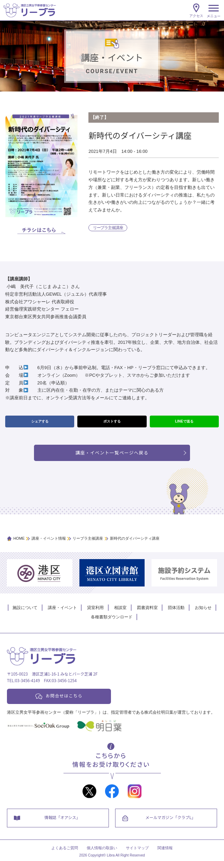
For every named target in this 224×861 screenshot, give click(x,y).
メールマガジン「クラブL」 (170, 817)
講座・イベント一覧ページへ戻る (112, 452)
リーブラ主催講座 (108, 228)
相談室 (120, 608)
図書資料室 (147, 608)
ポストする (112, 421)
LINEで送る (184, 421)
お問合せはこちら (64, 695)
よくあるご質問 (64, 848)
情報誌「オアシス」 (62, 817)
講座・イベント (62, 608)
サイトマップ (137, 848)
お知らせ (203, 608)
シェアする (40, 421)
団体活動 (176, 608)
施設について (24, 608)
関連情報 (165, 848)
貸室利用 (95, 608)
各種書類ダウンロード (111, 617)
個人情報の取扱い (102, 848)
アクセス (196, 16)
